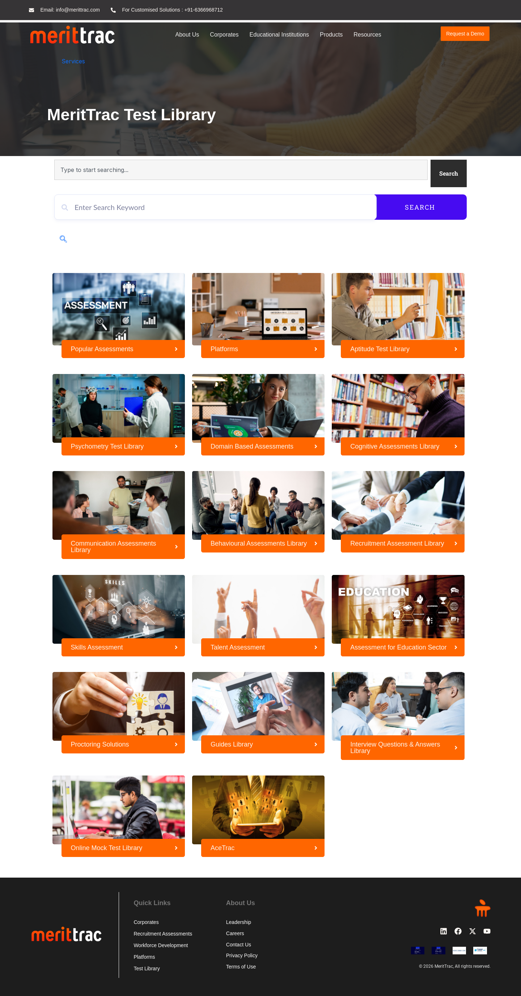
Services (73, 61)
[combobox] (241, 170)
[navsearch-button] (63, 239)
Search (433, 207)
